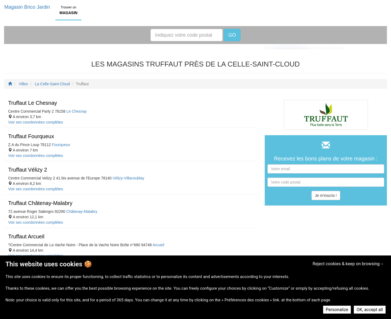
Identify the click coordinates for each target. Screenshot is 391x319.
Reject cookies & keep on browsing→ (348, 263)
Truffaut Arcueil (26, 236)
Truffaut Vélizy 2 (27, 170)
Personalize (337, 309)
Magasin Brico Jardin (27, 7)
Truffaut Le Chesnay (32, 103)
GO (232, 35)
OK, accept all (370, 309)
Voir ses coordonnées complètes (35, 122)
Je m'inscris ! (326, 195)
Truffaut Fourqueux (31, 136)
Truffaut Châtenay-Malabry (40, 203)
